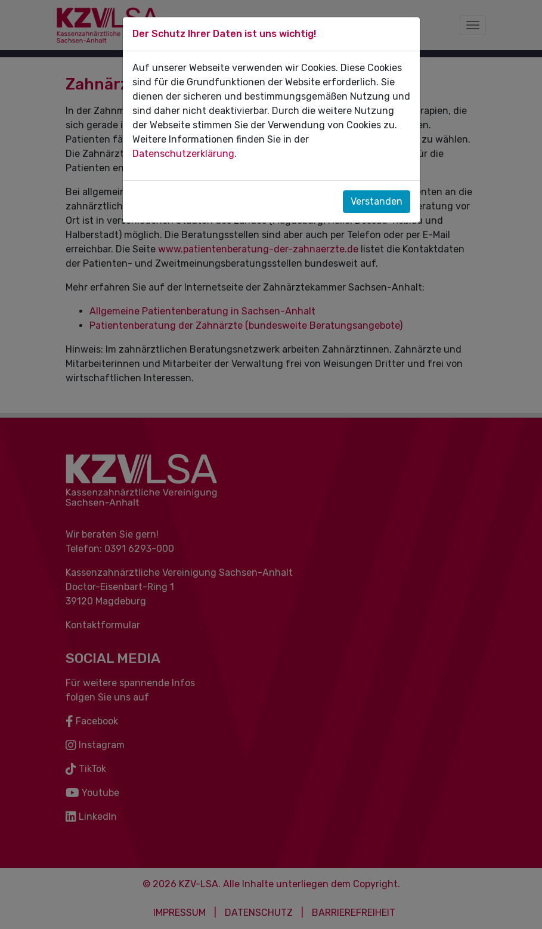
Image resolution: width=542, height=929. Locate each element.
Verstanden (376, 201)
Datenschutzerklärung (183, 153)
